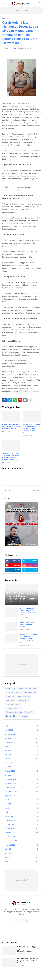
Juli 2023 (21, 849)
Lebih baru (7, 490)
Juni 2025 (21, 755)
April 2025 (21, 763)
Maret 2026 (21, 730)
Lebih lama (35, 490)
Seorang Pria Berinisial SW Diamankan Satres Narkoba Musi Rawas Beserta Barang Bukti (10, 456)
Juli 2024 (21, 800)
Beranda (5, 18)
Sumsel (29, 712)
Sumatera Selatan (13, 708)
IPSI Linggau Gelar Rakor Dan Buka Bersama (27, 625)
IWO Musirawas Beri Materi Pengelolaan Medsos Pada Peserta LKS (28, 612)
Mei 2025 (21, 759)
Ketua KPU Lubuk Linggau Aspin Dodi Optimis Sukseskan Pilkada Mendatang (28, 949)
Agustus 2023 (21, 845)
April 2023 (21, 861)
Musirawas (24, 696)
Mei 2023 (21, 857)
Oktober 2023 (21, 837)
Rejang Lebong (12, 704)
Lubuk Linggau (12, 692)
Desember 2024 (21, 779)
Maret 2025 (21, 767)
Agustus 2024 (21, 796)
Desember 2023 (21, 828)
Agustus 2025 (21, 746)
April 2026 (21, 726)
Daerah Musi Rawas (27, 689)
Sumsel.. (23, 716)
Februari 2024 (21, 820)
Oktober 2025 (21, 742)
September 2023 (21, 841)
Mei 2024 (21, 808)
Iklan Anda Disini (21, 11)
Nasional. (10, 700)
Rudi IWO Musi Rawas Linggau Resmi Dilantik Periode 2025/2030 (11, 427)
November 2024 (21, 783)
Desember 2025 (21, 734)
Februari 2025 (21, 771)
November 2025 (21, 738)
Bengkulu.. (11, 689)
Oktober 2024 (21, 787)
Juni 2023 (21, 853)
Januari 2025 (21, 775)
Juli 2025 (21, 750)
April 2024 (21, 812)
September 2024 (21, 792)
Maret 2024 (21, 816)
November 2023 (21, 833)
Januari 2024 (21, 824)
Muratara (10, 696)
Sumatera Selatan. (14, 712)
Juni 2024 (21, 804)
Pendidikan (23, 700)
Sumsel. (10, 716)
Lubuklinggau (29, 692)
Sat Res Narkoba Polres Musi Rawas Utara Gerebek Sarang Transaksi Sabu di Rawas (31, 429)
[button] (3, 3)
